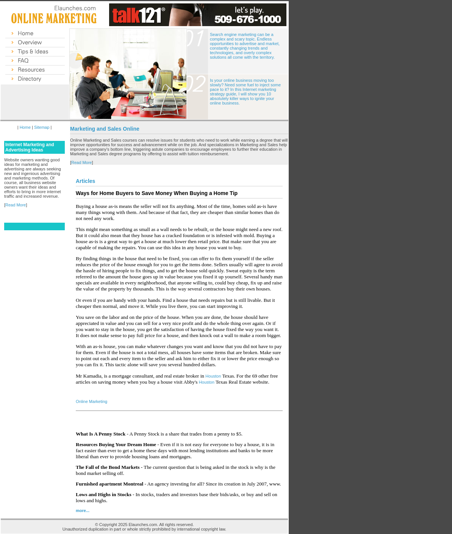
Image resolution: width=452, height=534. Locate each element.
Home (25, 127)
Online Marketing (91, 401)
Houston (213, 376)
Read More (15, 205)
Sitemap (41, 127)
